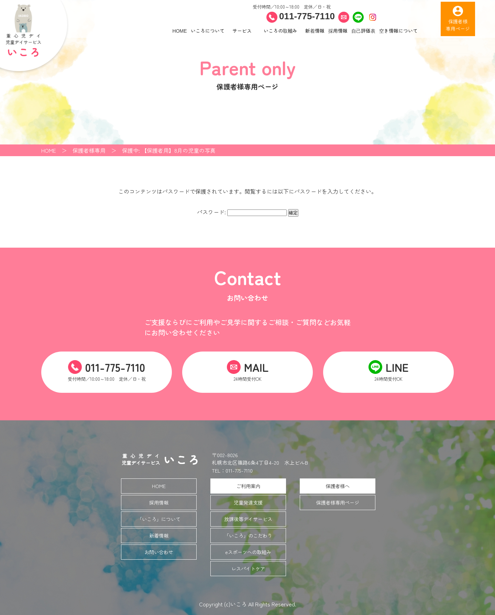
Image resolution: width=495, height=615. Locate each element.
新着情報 (314, 30)
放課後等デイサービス (248, 518)
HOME (180, 30)
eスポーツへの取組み (248, 551)
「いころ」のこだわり (248, 535)
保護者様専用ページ (337, 502)
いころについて (207, 30)
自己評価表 (363, 30)
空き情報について (398, 30)
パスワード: (242, 212)
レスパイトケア (248, 568)
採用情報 (338, 30)
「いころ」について (158, 518)
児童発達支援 (248, 502)
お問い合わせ (158, 551)
